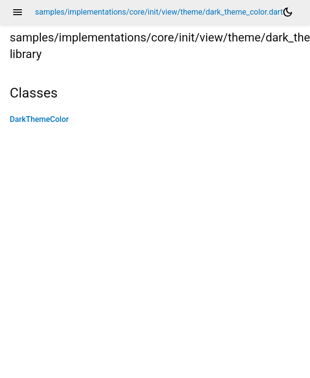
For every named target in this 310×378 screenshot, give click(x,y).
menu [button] (17, 12)
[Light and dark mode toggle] (287, 12)
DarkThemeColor (39, 119)
